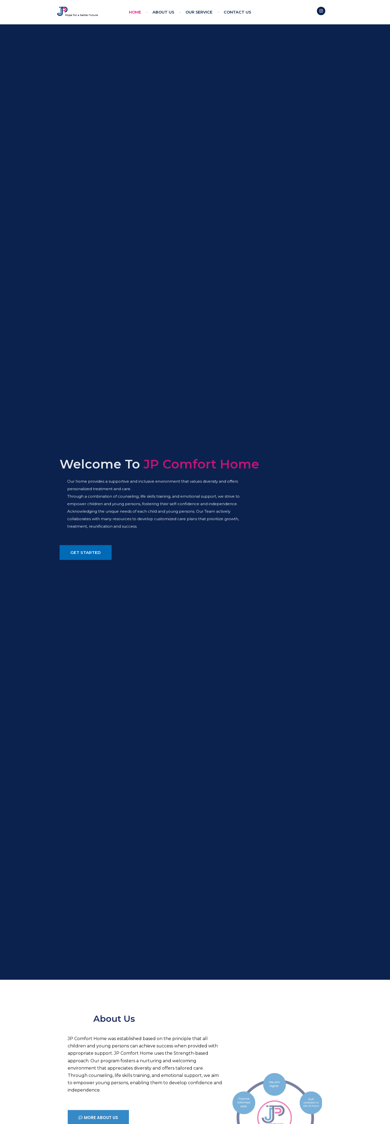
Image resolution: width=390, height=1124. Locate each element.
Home (135, 12)
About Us (163, 12)
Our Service (199, 12)
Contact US (237, 12)
